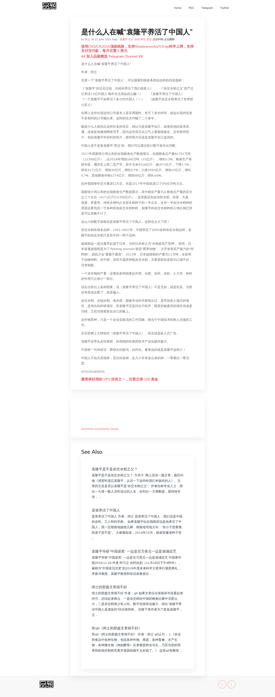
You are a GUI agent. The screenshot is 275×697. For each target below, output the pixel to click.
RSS (191, 8)
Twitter (224, 8)
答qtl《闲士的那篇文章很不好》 (117, 628)
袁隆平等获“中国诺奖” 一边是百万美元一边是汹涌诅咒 (134, 551)
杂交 (149, 39)
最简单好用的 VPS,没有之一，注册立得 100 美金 (119, 379)
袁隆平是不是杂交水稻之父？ (115, 469)
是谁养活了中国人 (106, 510)
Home (178, 8)
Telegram (207, 8)
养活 (143, 39)
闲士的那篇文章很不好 (109, 587)
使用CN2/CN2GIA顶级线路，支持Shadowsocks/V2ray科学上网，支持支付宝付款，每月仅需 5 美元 (137, 48)
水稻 (137, 39)
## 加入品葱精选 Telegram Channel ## (112, 56)
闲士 (87, 39)
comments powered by (100, 428)
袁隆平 (124, 39)
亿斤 (131, 39)
